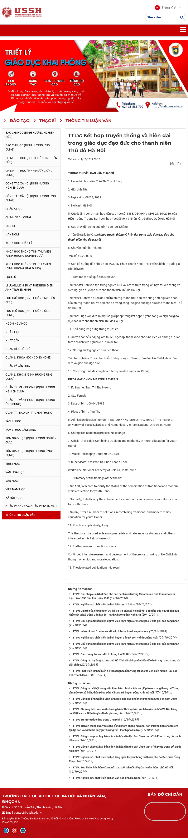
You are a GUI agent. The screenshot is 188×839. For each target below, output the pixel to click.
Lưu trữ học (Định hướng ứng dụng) (27, 314)
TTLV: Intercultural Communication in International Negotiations (111, 632)
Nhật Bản (12, 342)
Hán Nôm (12, 235)
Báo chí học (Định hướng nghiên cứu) (29, 136)
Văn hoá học (14, 473)
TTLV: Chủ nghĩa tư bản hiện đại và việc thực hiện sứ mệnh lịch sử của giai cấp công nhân (126, 622)
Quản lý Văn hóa (17, 367)
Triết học (12, 465)
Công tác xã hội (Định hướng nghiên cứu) (27, 186)
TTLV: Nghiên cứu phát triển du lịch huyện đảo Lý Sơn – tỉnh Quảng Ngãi (115, 639)
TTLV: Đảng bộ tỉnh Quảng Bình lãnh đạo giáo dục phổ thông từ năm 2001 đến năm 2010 (125, 700)
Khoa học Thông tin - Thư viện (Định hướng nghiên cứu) (28, 255)
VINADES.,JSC (10, 823)
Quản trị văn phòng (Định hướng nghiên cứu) (30, 391)
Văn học (11, 482)
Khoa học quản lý (18, 244)
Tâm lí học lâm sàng (20, 431)
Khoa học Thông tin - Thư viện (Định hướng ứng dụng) (28, 267)
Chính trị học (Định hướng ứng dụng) (29, 174)
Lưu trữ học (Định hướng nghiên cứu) (30, 301)
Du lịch (10, 227)
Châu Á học (13, 210)
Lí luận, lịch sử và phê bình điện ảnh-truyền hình (29, 289)
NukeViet (93, 820)
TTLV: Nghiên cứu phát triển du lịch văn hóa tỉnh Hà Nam (106, 779)
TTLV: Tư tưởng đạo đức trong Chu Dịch (96, 721)
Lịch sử (10, 278)
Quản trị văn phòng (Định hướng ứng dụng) (30, 403)
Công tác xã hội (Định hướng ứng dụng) (30, 199)
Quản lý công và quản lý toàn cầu (31, 507)
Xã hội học (13, 499)
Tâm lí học (13, 422)
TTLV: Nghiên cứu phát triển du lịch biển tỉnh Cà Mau (104, 605)
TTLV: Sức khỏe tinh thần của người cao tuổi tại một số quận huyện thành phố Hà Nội (123, 769)
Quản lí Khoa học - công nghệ (27, 359)
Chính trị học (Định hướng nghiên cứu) (31, 161)
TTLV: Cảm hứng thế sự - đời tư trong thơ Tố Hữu (102, 655)
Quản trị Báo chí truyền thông (28, 414)
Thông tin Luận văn (20, 516)
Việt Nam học (15, 490)
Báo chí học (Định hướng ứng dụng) (27, 149)
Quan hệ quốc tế (17, 350)
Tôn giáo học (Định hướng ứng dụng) (28, 454)
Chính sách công (18, 218)
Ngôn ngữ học (16, 324)
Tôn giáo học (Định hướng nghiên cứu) (31, 442)
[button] (165, 8)
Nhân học (12, 333)
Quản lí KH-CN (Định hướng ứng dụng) (28, 378)
